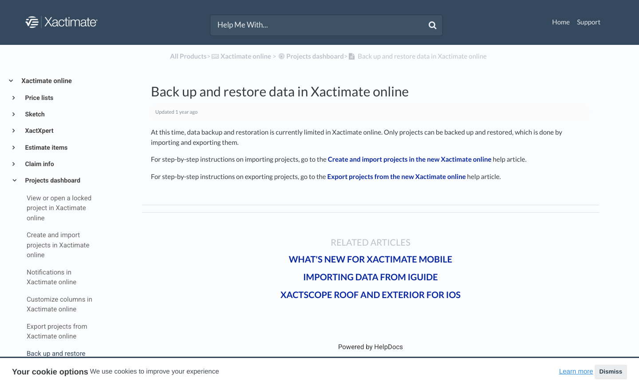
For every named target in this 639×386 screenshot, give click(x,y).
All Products (188, 56)
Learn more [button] (576, 371)
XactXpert (39, 131)
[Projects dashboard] (311, 56)
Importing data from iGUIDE (370, 277)
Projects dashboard (52, 180)
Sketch (34, 114)
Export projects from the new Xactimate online (396, 177)
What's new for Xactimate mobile (371, 259)
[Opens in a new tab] (370, 347)
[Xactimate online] (240, 56)
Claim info (39, 164)
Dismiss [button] (610, 371)
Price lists (38, 98)
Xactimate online (46, 81)
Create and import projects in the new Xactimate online (410, 159)
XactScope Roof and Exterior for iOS (370, 295)
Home (561, 22)
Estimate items (45, 147)
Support (588, 22)
